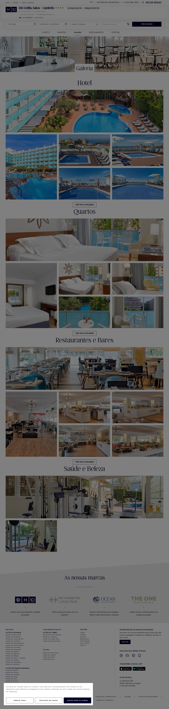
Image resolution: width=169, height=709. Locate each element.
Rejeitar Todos (20, 700)
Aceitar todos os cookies (77, 700)
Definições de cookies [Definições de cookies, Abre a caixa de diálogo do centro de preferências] (48, 700)
